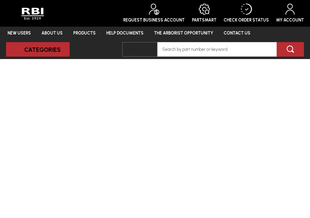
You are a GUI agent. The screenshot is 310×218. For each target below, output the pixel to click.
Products (84, 33)
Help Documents (124, 33)
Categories (42, 49)
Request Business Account (154, 13)
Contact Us (237, 33)
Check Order (246, 13)
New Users (19, 33)
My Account (290, 13)
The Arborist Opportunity (183, 33)
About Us (52, 33)
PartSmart (204, 13)
